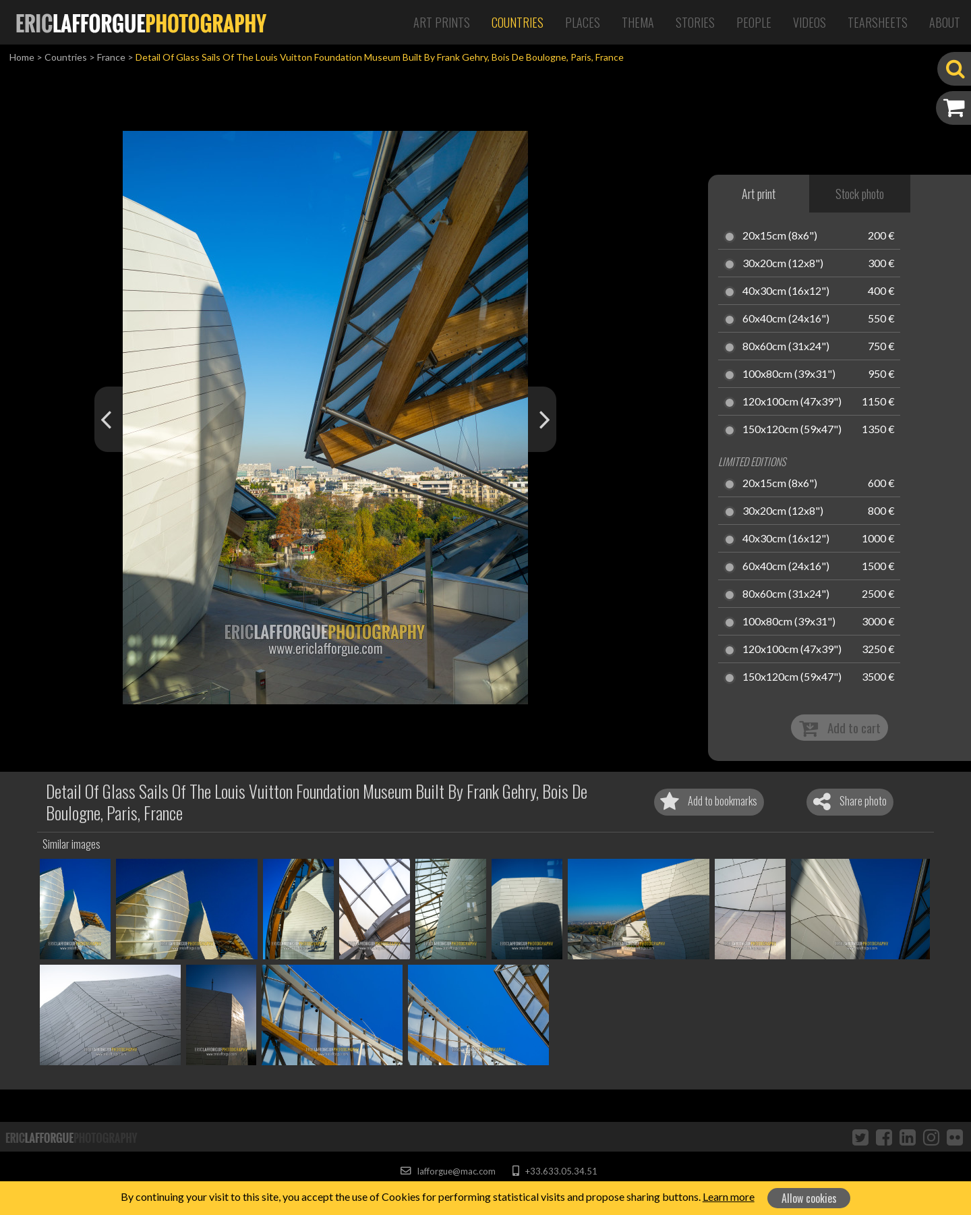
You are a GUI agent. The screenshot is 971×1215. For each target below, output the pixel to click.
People (753, 22)
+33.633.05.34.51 (554, 1171)
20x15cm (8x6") (779, 236)
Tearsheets (878, 22)
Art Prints (441, 22)
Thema (638, 22)
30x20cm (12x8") (782, 263)
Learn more (729, 1196)
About (944, 22)
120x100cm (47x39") (792, 402)
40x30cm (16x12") (785, 291)
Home (21, 57)
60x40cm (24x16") (785, 319)
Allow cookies (809, 1198)
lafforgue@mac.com (448, 1171)
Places (582, 22)
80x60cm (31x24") (785, 346)
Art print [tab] (758, 193)
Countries (517, 22)
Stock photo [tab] (859, 193)
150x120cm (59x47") (792, 429)
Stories (695, 22)
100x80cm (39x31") (788, 374)
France (111, 57)
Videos (809, 22)
